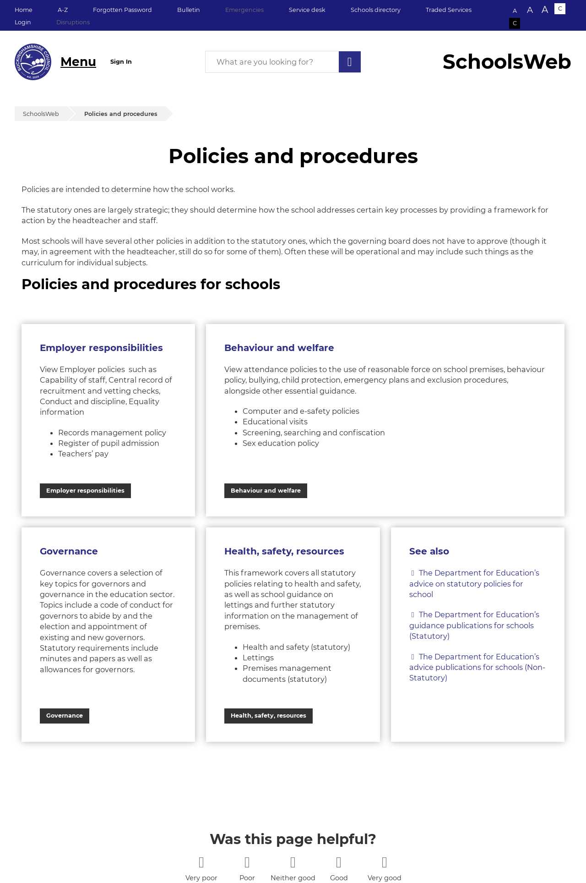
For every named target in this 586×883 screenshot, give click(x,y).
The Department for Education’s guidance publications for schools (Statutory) (474, 625)
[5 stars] (384, 862)
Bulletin (188, 9)
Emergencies (244, 9)
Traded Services (449, 9)
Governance (64, 715)
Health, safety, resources (268, 715)
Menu (78, 61)
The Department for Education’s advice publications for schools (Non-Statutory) (477, 667)
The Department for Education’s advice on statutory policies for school (474, 583)
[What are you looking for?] (283, 62)
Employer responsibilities (85, 490)
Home (24, 9)
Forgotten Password (122, 9)
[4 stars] (338, 862)
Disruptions (73, 22)
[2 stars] (247, 862)
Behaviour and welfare (266, 490)
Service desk (307, 9)
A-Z (63, 9)
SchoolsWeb (41, 113)
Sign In (121, 61)
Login (23, 22)
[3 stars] (292, 862)
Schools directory (376, 9)
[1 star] (201, 862)
